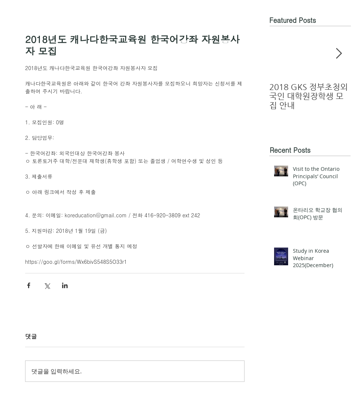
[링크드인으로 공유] (64, 285)
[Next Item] (338, 53)
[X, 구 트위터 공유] (46, 285)
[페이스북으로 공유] (28, 285)
